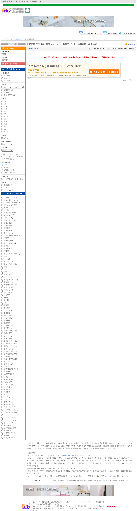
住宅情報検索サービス (20, 39)
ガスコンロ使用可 (10, 205)
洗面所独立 (8, 238)
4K (5, 126)
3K (5, 119)
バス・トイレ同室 (10, 221)
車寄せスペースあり (11, 346)
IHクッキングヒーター (12, 203)
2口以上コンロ (9, 208)
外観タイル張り (9, 404)
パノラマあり (9, 190)
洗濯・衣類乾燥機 (10, 359)
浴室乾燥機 (8, 225)
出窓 (5, 394)
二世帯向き (8, 328)
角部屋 (6, 305)
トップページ (6, 39)
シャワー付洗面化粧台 (12, 236)
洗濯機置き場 (9, 356)
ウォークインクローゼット (13, 254)
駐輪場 (6, 435)
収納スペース (9, 256)
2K (5, 111)
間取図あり (8, 185)
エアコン (7, 246)
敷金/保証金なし (10, 95)
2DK (5, 114)
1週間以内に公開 (10, 173)
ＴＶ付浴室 (8, 230)
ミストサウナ (9, 233)
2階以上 (7, 298)
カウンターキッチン (11, 200)
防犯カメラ (8, 292)
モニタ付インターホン (12, 280)
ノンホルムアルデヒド (12, 410)
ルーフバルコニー (10, 418)
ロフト (6, 399)
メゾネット (8, 397)
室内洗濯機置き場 (10, 354)
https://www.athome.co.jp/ (69, 455)
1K (5, 104)
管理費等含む (9, 90)
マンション (8, 78)
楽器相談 (7, 321)
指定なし (7, 165)
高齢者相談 (8, 315)
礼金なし (7, 93)
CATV (6, 272)
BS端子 (6, 267)
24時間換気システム (11, 369)
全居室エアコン (9, 248)
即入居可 (7, 308)
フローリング (9, 349)
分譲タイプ (8, 382)
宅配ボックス (9, 282)
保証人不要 (8, 333)
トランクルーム (9, 261)
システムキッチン (10, 198)
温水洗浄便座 (9, 241)
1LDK (6, 109)
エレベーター (9, 336)
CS (5, 269)
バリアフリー (9, 384)
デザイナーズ (9, 402)
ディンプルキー (9, 287)
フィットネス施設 (10, 344)
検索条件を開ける (35, 48)
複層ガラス (8, 366)
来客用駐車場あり (10, 433)
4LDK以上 (7, 131)
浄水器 (6, 210)
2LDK (6, 116)
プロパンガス (9, 364)
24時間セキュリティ (11, 285)
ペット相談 (8, 318)
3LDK (6, 124)
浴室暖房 (7, 228)
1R (5, 101)
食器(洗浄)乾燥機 (10, 213)
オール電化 (8, 387)
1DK (5, 106)
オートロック (9, 277)
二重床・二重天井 (10, 412)
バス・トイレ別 (9, 218)
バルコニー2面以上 (11, 420)
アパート (7, 76)
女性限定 (7, 313)
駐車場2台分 (8, 430)
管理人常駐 (8, 338)
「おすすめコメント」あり (13, 179)
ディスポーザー (9, 215)
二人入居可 (8, 310)
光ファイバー (9, 274)
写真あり (7, 187)
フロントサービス (10, 341)
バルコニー (8, 415)
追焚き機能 (8, 223)
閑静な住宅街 (9, 379)
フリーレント (9, 326)
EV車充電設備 (9, 374)
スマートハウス (9, 407)
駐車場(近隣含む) (10, 428)
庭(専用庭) (7, 425)
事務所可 (7, 323)
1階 (5, 303)
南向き (6, 377)
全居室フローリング (11, 351)
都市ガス (7, 361)
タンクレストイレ (10, 243)
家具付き (7, 389)
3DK (5, 121)
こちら (110, 476)
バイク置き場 (9, 438)
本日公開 (7, 168)
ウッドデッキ (9, 423)
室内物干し (8, 371)
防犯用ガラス (9, 295)
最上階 (6, 300)
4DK (5, 129)
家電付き (7, 392)
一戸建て (7, 81)
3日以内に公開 (9, 170)
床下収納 (7, 259)
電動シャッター (9, 290)
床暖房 (6, 251)
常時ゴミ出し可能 (10, 331)
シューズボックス (10, 264)
